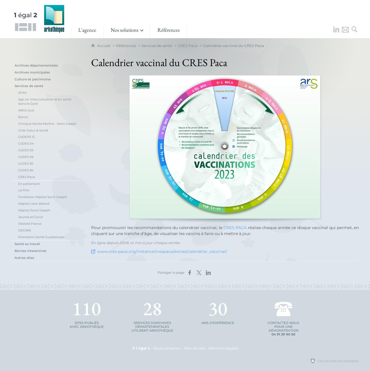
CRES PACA (235, 227)
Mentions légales (223, 348)
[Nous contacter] (345, 32)
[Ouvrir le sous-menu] (127, 32)
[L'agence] (87, 32)
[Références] (168, 32)
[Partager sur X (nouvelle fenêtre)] (199, 273)
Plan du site (194, 348)
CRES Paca (188, 45)
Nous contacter (167, 348)
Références (126, 45)
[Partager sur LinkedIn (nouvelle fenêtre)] (208, 273)
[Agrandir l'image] (225, 147)
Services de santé (156, 45)
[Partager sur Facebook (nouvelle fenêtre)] (190, 273)
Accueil (104, 45)
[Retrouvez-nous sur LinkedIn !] (336, 32)
